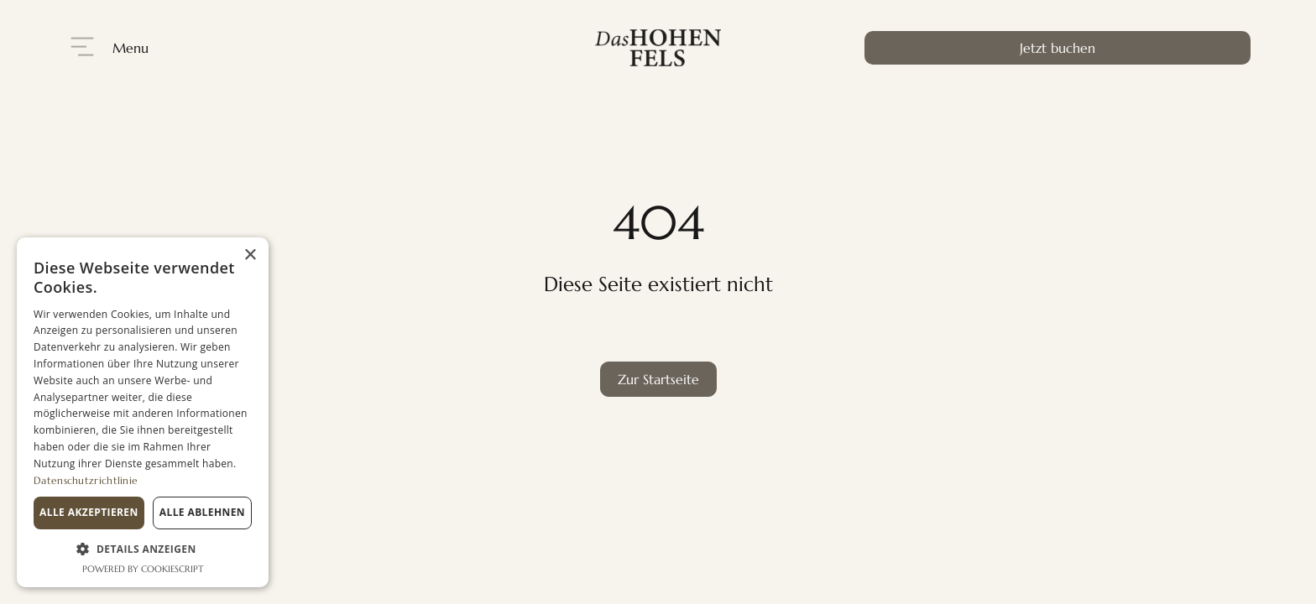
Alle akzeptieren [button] (88, 512)
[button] (143, 549)
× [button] (249, 255)
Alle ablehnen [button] (202, 512)
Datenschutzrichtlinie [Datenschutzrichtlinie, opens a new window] (86, 480)
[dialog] (143, 412)
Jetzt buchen (1057, 47)
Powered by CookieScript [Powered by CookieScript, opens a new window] (143, 569)
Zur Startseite (658, 379)
